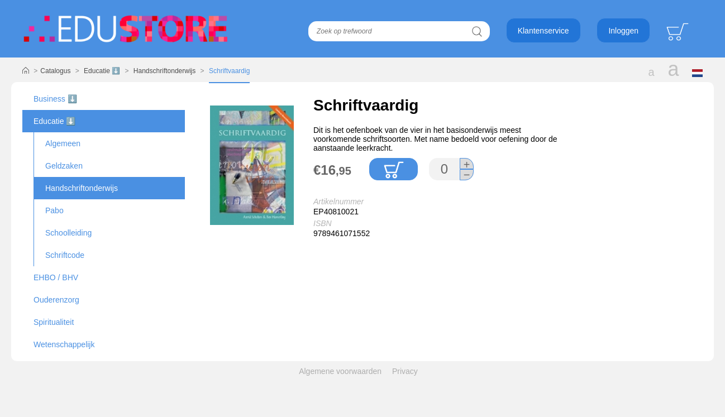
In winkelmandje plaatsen (393, 169)
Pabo (54, 210)
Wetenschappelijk (64, 344)
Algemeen (62, 143)
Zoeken (477, 31)
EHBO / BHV (56, 277)
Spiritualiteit (54, 322)
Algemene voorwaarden (340, 371)
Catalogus (55, 71)
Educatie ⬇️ (102, 71)
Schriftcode (64, 255)
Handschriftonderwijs (164, 71)
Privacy (405, 371)
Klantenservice (543, 30)
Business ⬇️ (55, 98)
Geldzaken (64, 165)
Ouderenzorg (56, 299)
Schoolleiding (68, 232)
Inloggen (623, 30)
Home (25, 71)
